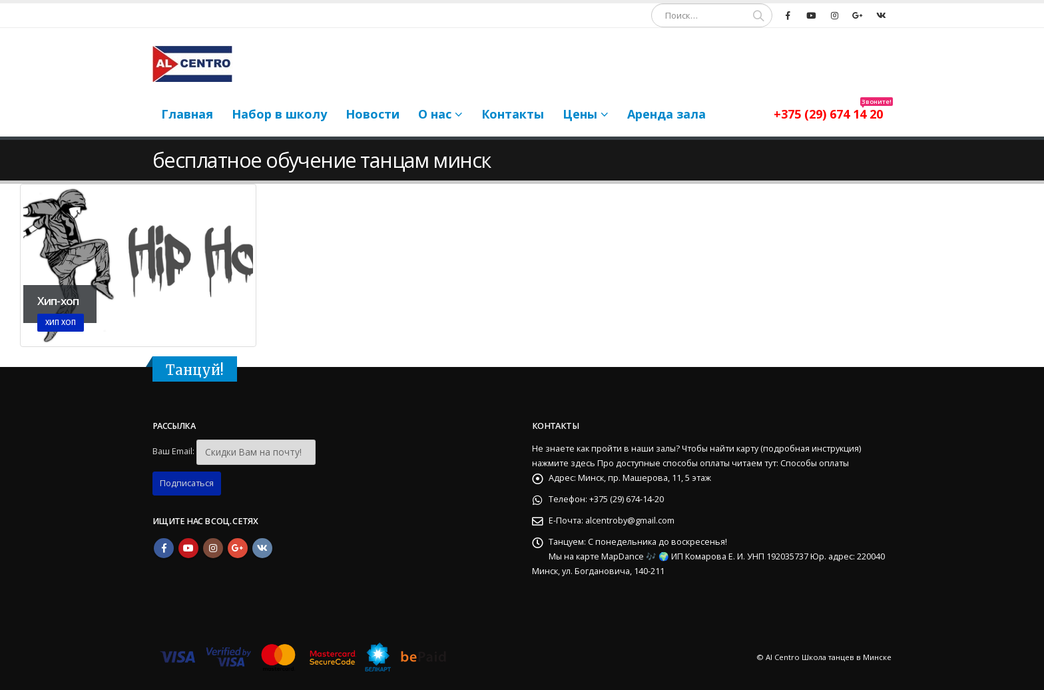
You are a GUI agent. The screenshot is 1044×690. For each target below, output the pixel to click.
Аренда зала (666, 114)
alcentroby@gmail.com (629, 520)
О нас (434, 114)
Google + (238, 548)
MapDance (623, 556)
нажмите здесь (563, 463)
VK (262, 548)
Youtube (188, 548)
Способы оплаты (814, 463)
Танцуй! (195, 370)
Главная (187, 114)
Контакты (512, 114)
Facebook (164, 548)
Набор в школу (279, 114)
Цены (580, 114)
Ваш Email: (173, 451)
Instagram (213, 548)
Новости (372, 114)
